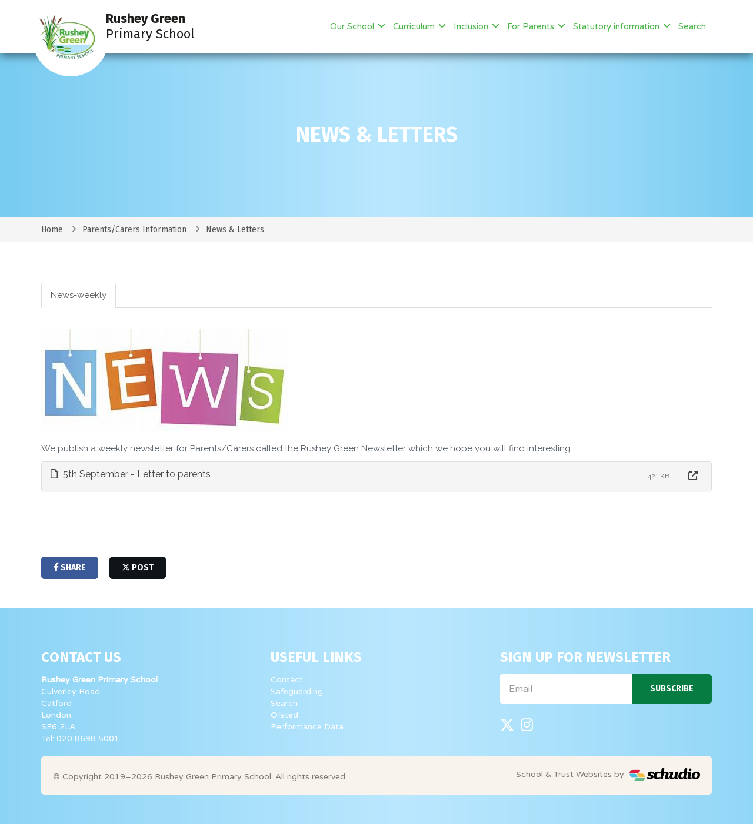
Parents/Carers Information (134, 230)
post (138, 567)
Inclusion (472, 26)
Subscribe (672, 689)
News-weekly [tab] (78, 295)
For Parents (532, 26)
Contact (287, 680)
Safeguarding (297, 691)
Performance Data (307, 727)
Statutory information (617, 26)
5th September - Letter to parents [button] (131, 474)
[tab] (376, 476)
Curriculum (415, 26)
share (70, 567)
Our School (353, 26)
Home (52, 230)
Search (692, 26)
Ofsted (284, 715)
